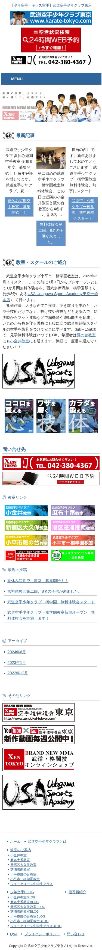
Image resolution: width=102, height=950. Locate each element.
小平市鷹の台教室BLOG (27, 916)
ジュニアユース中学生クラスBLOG (35, 926)
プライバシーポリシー (42, 934)
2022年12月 (17, 673)
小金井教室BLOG (22, 897)
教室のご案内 (20, 850)
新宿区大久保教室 (23, 864)
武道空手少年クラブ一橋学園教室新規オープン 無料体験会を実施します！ (51, 615)
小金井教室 (19, 341)
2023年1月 (16, 662)
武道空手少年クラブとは (47, 841)
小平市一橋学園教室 (25, 879)
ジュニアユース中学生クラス (31, 884)
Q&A (13, 934)
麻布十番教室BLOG (24, 902)
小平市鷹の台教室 (23, 874)
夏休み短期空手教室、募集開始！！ (37, 580)
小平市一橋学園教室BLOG (29, 921)
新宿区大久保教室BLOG (27, 907)
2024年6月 (16, 652)
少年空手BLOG (22, 892)
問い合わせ (76, 934)
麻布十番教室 (20, 860)
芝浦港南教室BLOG (24, 911)
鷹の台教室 (86, 335)
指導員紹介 (77, 892)
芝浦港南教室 (20, 869)
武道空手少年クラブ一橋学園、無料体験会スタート (51, 602)
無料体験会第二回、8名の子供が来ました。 (44, 591)
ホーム (15, 841)
